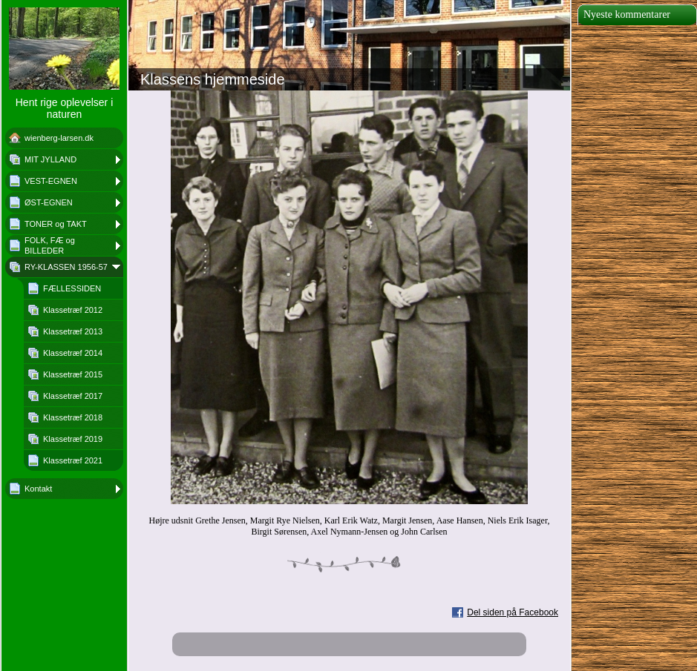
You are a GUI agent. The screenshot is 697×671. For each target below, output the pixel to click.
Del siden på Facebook (512, 612)
